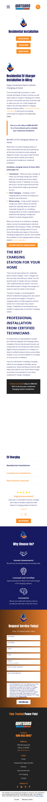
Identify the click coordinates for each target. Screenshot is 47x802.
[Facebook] (30, 787)
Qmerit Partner (23, 51)
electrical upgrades (18, 240)
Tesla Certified (23, 45)
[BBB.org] (17, 787)
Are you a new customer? (15, 667)
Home (23, 759)
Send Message (23, 702)
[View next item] (25, 514)
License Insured (23, 39)
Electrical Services (23, 771)
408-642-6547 (24, 736)
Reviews (23, 767)
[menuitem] (23, 465)
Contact (23, 778)
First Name (11, 636)
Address (10, 661)
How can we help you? (14, 673)
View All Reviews (23, 521)
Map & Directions (23, 750)
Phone (9, 648)
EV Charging (23, 774)
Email (9, 655)
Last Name (11, 642)
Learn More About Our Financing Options (22, 245)
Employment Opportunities (23, 763)
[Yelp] (25, 787)
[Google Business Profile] (21, 787)
